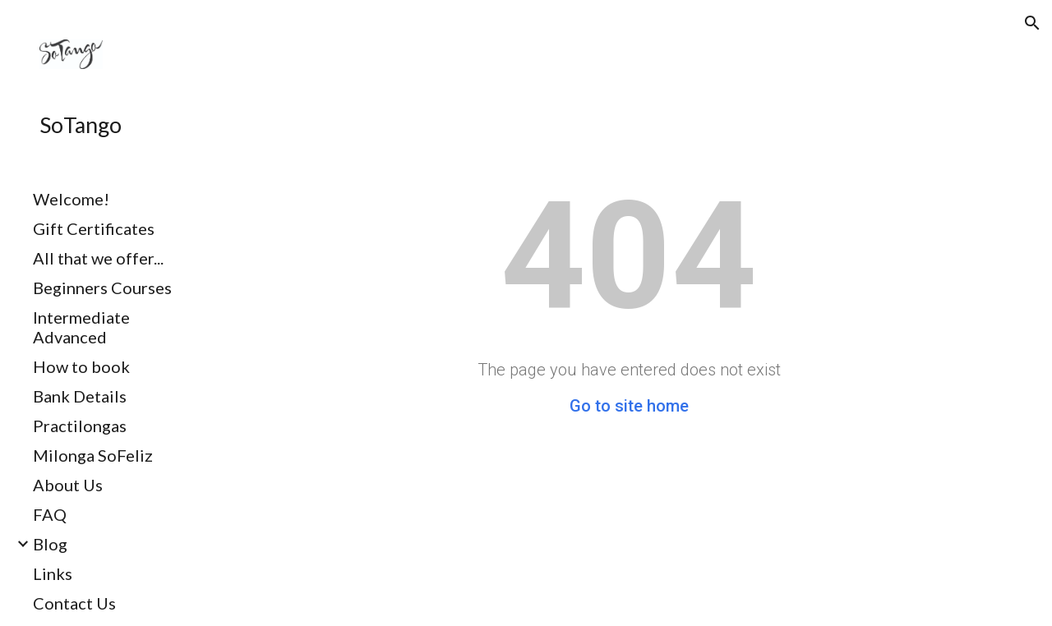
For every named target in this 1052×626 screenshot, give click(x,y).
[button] (1032, 23)
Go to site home (629, 406)
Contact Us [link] (74, 603)
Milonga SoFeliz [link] (93, 455)
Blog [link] (50, 544)
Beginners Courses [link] (102, 287)
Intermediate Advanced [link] (81, 327)
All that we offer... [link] (98, 258)
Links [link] (52, 573)
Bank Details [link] (80, 396)
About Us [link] (68, 485)
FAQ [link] (50, 514)
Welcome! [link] (71, 199)
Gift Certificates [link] (94, 228)
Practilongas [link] (80, 425)
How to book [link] (81, 366)
